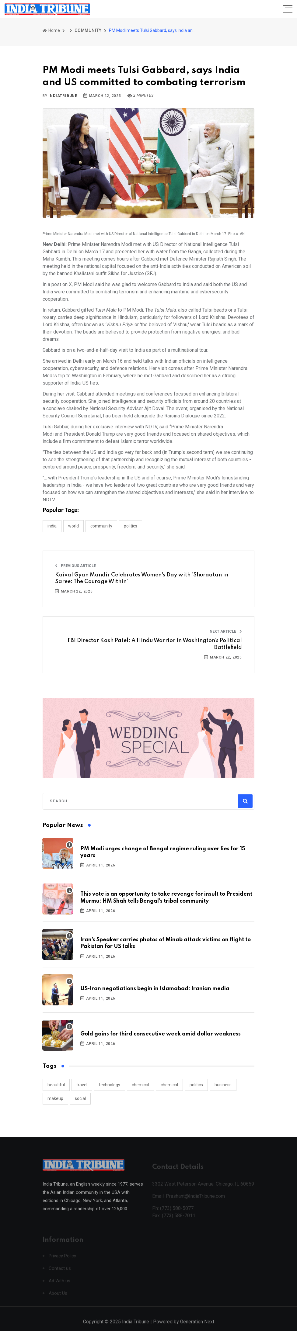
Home (51, 30)
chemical (140, 1084)
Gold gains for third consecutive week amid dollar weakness (160, 1034)
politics (196, 1084)
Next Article (226, 631)
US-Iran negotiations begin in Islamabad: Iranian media (154, 988)
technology (109, 1084)
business (223, 1084)
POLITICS (130, 526)
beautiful (56, 1084)
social (80, 1098)
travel (81, 1084)
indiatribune (62, 96)
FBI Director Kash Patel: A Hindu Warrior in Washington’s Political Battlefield (155, 644)
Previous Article (75, 566)
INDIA (52, 526)
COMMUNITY (88, 30)
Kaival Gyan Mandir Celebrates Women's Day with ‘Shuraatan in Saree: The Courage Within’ (141, 578)
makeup (55, 1098)
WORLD (73, 526)
